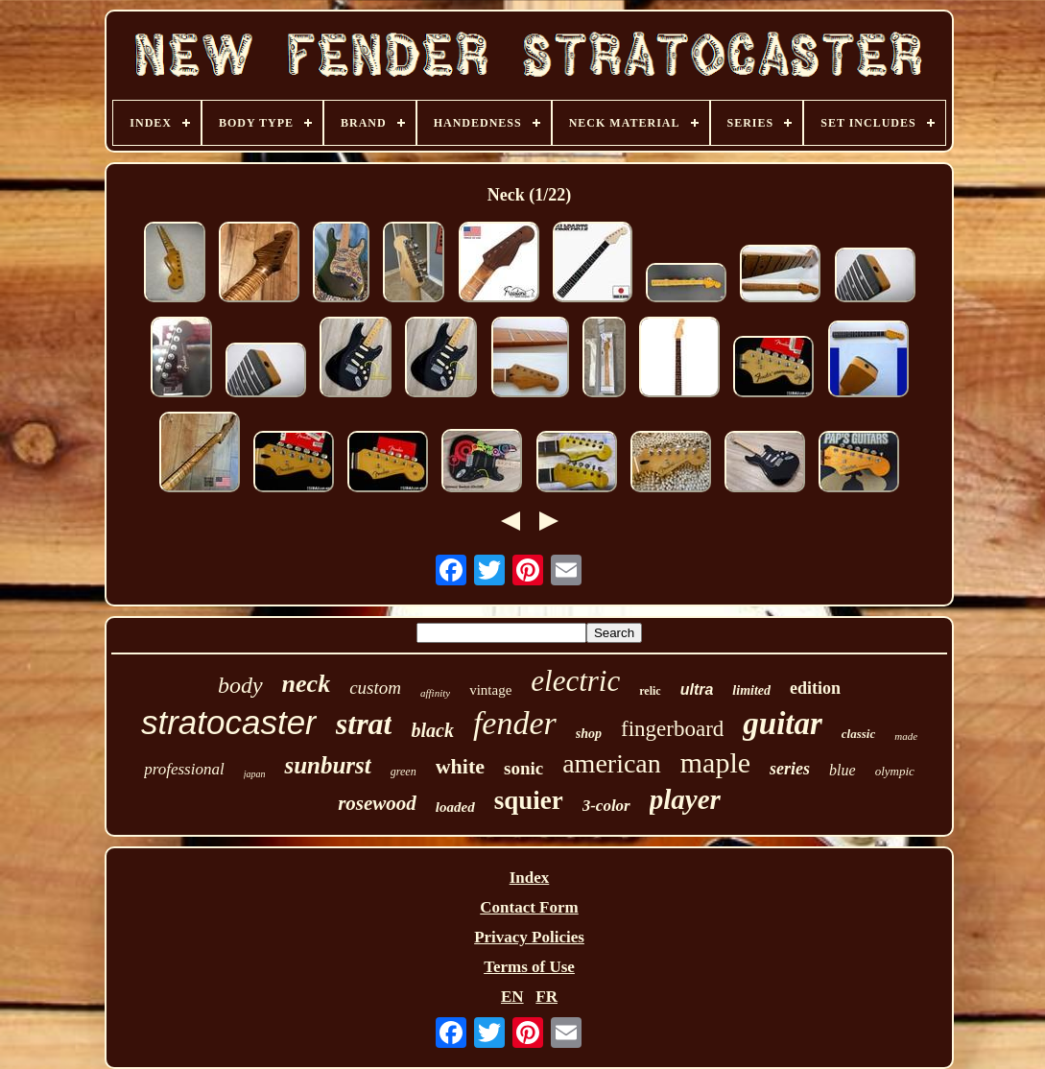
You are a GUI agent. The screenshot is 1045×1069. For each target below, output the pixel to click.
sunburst (327, 765)
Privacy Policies (529, 937)
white (460, 766)
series (790, 768)
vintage (490, 690)
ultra (697, 689)
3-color (606, 805)
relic (649, 691)
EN (512, 996)
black (432, 730)
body (240, 685)
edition (815, 688)
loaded (455, 807)
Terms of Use (529, 967)
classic (858, 733)
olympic (894, 771)
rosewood (377, 803)
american (611, 763)
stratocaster (229, 722)
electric (575, 681)
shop (589, 733)
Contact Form (529, 907)
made (905, 736)
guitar (782, 723)
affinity (435, 693)
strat (364, 723)
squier (528, 800)
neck (306, 684)
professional (184, 769)
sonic (523, 768)
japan (255, 774)
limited (751, 690)
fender (515, 723)
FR (546, 996)
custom (375, 687)
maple (715, 762)
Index (530, 877)
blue (842, 770)
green (403, 771)
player (685, 799)
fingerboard (672, 729)
